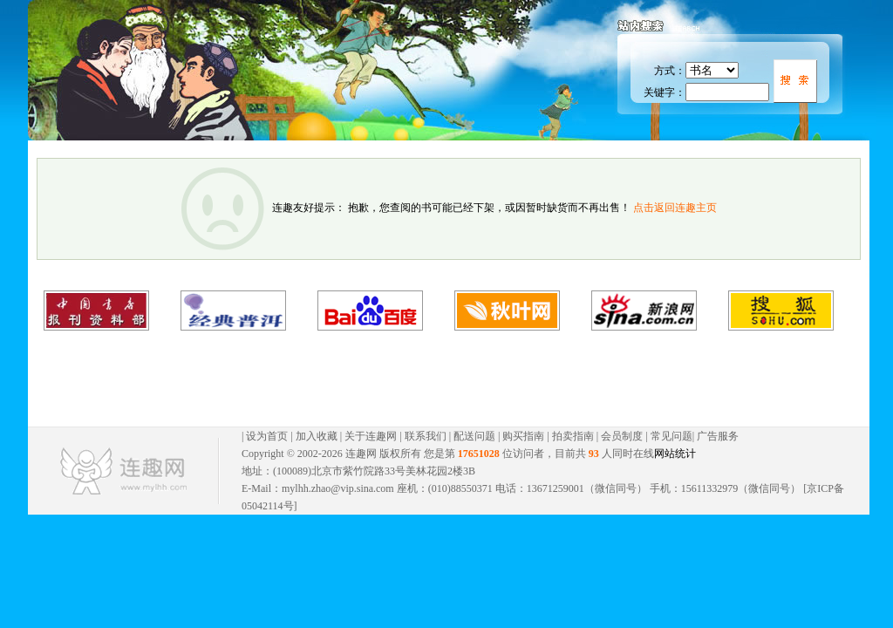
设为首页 (267, 436)
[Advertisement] (430, 378)
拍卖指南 (573, 436)
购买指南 (523, 436)
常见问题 (671, 436)
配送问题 (474, 436)
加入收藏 (316, 436)
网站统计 (675, 453)
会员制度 (622, 436)
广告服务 (718, 436)
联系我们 (425, 436)
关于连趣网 (370, 436)
